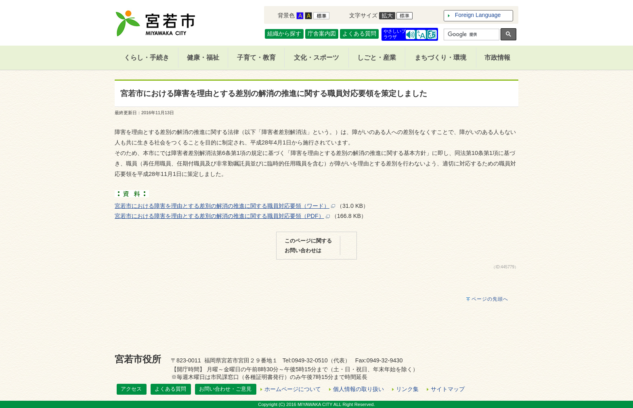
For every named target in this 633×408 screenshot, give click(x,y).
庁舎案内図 (322, 33)
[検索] (471, 34)
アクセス (131, 389)
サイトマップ (448, 389)
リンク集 (407, 389)
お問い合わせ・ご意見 (225, 389)
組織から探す (284, 33)
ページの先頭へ (490, 299)
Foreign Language (478, 15)
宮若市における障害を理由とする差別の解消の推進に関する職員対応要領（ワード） (222, 206)
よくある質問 (359, 33)
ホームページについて (292, 389)
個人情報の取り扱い (358, 389)
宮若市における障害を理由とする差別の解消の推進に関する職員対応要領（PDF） (219, 216)
